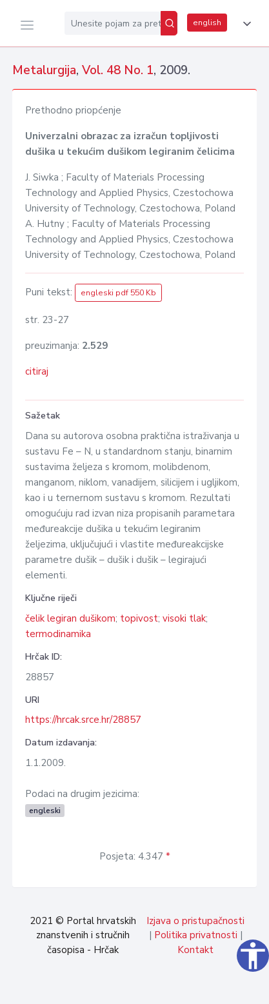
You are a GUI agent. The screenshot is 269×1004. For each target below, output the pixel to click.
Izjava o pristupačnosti (195, 920)
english (207, 22)
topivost (139, 618)
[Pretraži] (169, 23)
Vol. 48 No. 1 (118, 70)
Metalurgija (44, 70)
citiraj (36, 371)
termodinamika (58, 633)
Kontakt (195, 949)
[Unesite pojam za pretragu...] (112, 23)
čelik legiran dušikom (70, 618)
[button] (244, 24)
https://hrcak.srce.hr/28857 (83, 719)
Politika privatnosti (195, 935)
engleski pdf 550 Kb (118, 293)
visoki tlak (184, 618)
